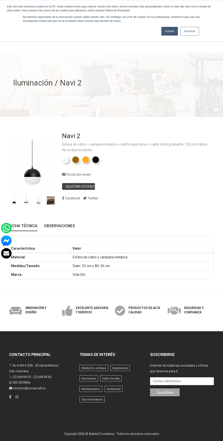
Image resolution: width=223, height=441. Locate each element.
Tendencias (113, 389)
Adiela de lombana (93, 368)
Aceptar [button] (169, 31)
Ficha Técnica (23, 226)
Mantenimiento (90, 389)
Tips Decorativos (92, 399)
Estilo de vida (111, 378)
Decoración (88, 378)
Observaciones (59, 226)
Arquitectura (120, 368)
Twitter (90, 198)
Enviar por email (76, 174)
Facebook (71, 198)
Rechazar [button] (189, 31)
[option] (14, 200)
